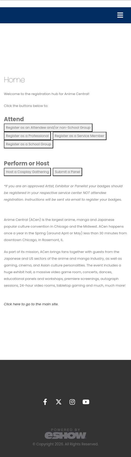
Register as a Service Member (79, 135)
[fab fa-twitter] (59, 401)
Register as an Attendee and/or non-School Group (48, 127)
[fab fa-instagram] (72, 401)
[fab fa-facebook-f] (45, 401)
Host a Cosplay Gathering (27, 171)
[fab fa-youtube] (86, 401)
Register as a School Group (28, 144)
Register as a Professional (27, 135)
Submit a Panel (67, 171)
